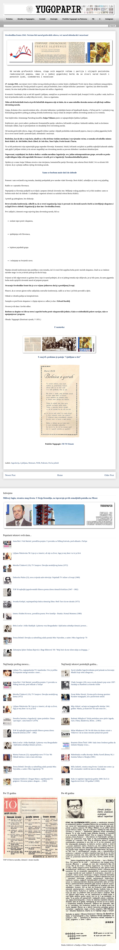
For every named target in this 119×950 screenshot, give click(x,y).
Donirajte (54, 19)
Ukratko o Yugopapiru (25, 19)
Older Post (109, 475)
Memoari (31, 463)
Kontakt (42, 19)
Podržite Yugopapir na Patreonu (75, 19)
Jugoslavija (15, 463)
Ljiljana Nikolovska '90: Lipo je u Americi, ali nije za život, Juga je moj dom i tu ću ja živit (47, 553)
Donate (71, 444)
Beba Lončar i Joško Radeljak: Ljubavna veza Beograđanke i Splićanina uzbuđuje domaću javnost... (50, 626)
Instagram (109, 19)
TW (66, 444)
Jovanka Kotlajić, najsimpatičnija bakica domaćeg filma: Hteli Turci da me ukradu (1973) (46, 602)
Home (60, 475)
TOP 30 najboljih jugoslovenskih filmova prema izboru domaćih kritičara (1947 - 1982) (45, 589)
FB (93, 19)
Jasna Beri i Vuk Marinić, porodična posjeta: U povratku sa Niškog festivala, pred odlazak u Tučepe (50, 541)
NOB (38, 463)
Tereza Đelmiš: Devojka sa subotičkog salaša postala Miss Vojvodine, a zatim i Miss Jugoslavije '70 (50, 638)
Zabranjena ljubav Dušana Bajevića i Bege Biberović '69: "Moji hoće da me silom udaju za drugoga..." (51, 650)
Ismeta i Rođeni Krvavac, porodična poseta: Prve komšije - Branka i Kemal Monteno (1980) (47, 614)
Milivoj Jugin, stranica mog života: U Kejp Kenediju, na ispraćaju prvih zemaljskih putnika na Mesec (50, 498)
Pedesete (44, 463)
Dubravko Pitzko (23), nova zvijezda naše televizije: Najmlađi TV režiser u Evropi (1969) (46, 577)
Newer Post (10, 475)
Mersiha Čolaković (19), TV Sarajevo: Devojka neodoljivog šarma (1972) (40, 565)
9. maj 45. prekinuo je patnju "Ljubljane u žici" (59, 357)
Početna (9, 19)
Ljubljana (23, 463)
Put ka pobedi (53, 463)
